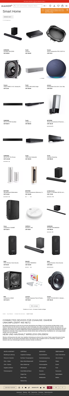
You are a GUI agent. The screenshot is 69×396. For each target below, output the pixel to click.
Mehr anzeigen (34, 306)
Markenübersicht (48, 392)
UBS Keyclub (24, 367)
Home (4, 313)
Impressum (19, 392)
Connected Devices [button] (19, 313)
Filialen (57, 361)
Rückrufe (41, 371)
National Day (24, 380)
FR (56, 387)
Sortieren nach (8, 17)
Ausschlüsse (42, 374)
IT (62, 387)
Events (57, 364)
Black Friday (23, 377)
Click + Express (7, 364)
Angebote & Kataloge (26, 354)
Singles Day (23, 374)
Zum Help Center (10, 387)
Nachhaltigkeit (59, 374)
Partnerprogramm (8, 371)
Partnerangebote (43, 364)
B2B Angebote (42, 367)
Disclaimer (40, 392)
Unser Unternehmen (60, 354)
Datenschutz (34, 392)
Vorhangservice (43, 361)
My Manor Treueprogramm (27, 358)
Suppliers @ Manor (8, 367)
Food (57, 367)
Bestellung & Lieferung (9, 354)
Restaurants (58, 371)
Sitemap (25, 392)
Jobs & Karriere (59, 358)
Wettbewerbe (42, 377)
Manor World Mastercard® (27, 361)
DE (45, 6)
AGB (29, 392)
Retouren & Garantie (9, 358)
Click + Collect (7, 361)
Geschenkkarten (43, 354)
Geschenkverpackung (44, 358)
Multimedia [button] (10, 313)
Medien (57, 377)
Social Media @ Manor (26, 371)
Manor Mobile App (25, 364)
